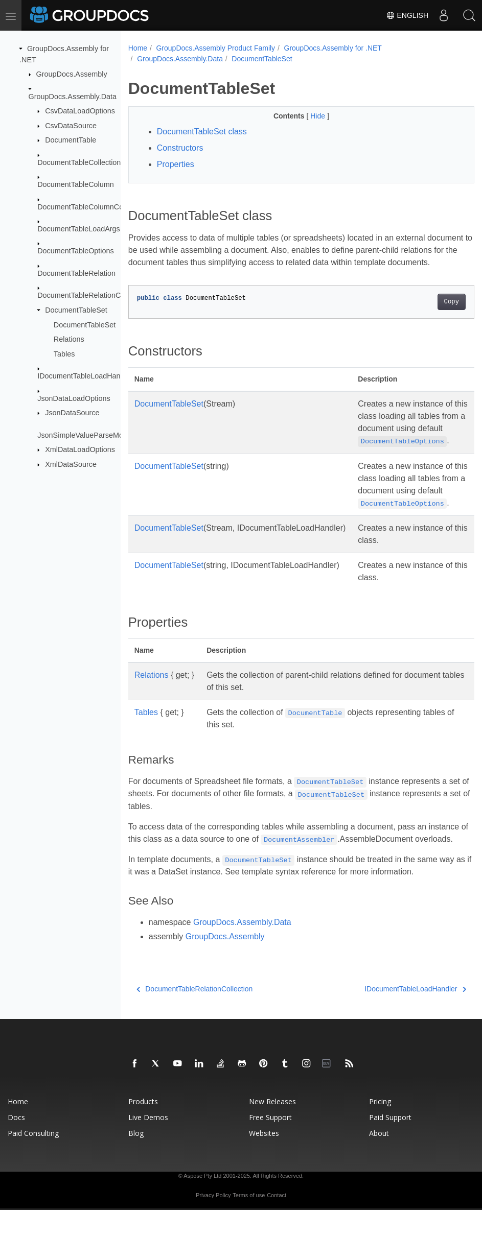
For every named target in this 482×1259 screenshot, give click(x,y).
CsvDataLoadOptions (80, 111)
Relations (69, 339)
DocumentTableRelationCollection (92, 295)
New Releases (272, 1150)
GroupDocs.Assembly (71, 74)
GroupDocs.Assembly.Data (73, 96)
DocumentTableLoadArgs (78, 229)
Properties (175, 164)
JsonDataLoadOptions (73, 398)
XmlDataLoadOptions (80, 449)
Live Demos (148, 1166)
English (407, 15)
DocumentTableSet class (202, 131)
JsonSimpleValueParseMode (84, 435)
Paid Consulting (33, 1182)
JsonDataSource (72, 413)
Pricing (380, 1150)
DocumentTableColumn (75, 184)
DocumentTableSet (76, 310)
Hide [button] (306, 116)
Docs (16, 1166)
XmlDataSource (71, 464)
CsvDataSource (71, 126)
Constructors (180, 148)
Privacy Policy (213, 1244)
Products (143, 1150)
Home (137, 48)
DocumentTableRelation (76, 273)
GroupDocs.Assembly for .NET (333, 48)
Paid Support (390, 1166)
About (379, 1182)
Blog (136, 1182)
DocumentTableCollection (79, 162)
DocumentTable (70, 140)
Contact (276, 1244)
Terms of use (249, 1244)
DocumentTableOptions (75, 251)
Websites (264, 1182)
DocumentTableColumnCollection (91, 206)
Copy (427, 314)
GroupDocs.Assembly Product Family (215, 48)
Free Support (270, 1166)
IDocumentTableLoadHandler (84, 376)
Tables (64, 354)
